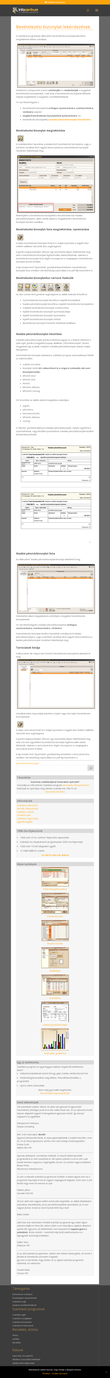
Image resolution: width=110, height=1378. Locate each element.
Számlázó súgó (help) (27, 818)
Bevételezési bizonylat (27, 763)
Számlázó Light (19, 1314)
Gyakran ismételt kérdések (24, 1305)
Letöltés (15, 1339)
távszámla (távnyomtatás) (76, 785)
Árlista (15, 1335)
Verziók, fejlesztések (27, 808)
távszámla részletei (55, 791)
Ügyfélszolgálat (25, 821)
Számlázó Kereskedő (21, 1322)
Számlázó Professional (22, 1325)
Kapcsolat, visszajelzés (22, 1355)
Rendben (46, 1373)
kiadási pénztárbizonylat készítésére (70, 119)
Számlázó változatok (27, 805)
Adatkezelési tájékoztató (23, 1363)
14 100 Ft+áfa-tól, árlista (55, 855)
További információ (59, 1373)
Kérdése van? (24, 815)
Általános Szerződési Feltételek (26, 1359)
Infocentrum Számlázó (22, 1294)
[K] (90, 768)
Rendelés (16, 1342)
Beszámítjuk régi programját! (55, 1093)
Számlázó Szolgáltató (22, 1318)
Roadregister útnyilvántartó (24, 1298)
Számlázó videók (25, 811)
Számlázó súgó (19, 1301)
